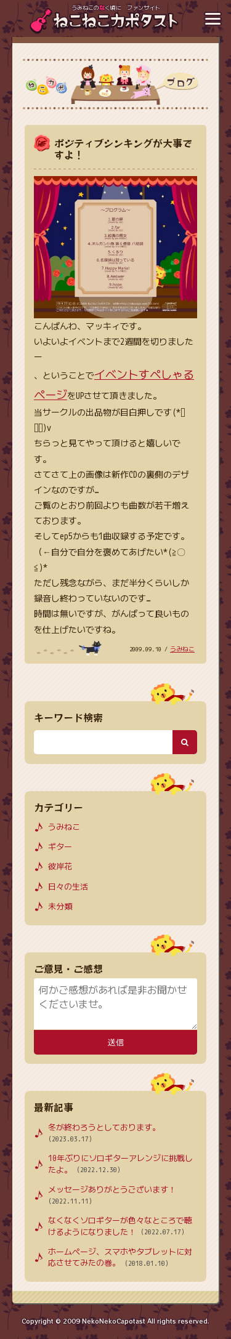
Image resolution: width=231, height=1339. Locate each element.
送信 (115, 1042)
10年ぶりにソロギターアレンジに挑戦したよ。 (120, 1164)
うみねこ (182, 649)
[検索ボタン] (184, 742)
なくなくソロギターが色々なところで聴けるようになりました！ (120, 1226)
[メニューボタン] (212, 18)
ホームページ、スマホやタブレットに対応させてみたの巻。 (120, 1258)
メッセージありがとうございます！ (112, 1195)
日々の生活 (68, 886)
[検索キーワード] (103, 742)
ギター (60, 846)
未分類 (60, 906)
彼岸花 (60, 866)
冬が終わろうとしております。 (104, 1133)
